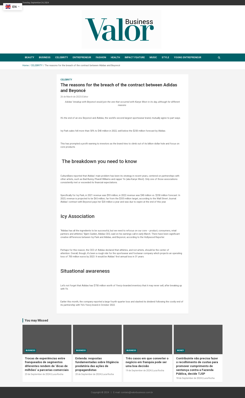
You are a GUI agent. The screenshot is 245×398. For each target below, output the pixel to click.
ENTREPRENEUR (82, 57)
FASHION (101, 57)
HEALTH (115, 57)
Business (30, 350)
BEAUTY (29, 57)
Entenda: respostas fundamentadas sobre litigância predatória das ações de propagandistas (97, 364)
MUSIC (153, 57)
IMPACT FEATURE (135, 57)
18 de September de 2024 (189, 378)
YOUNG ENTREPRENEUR (187, 57)
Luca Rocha (57, 374)
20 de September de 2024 (88, 374)
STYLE (165, 57)
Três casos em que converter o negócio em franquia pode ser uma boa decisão (147, 362)
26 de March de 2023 (70, 96)
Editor (85, 96)
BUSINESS (44, 57)
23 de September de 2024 (37, 374)
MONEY (180, 350)
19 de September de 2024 (138, 370)
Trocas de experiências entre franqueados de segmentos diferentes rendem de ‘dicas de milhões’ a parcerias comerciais (47, 364)
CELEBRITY (61, 57)
